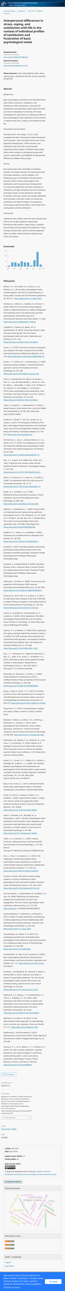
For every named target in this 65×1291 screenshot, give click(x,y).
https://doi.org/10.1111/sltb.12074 (28, 298)
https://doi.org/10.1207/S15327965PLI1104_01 (22, 472)
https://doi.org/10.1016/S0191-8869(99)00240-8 (23, 590)
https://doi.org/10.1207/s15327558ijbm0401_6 (25, 356)
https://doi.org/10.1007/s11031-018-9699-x (21, 342)
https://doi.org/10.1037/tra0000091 (18, 1065)
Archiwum (21, 11)
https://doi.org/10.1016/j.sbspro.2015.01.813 (21, 888)
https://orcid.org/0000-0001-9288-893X (16, 57)
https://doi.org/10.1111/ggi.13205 (17, 929)
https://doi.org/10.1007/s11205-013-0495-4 (21, 871)
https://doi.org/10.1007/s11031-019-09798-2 (21, 1013)
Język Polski (9, 1266)
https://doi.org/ (10, 908)
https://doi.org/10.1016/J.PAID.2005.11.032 (21, 648)
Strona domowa (9, 11)
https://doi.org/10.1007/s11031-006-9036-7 (21, 541)
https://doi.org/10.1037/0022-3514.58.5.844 (21, 504)
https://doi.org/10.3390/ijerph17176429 (19, 322)
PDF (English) (9, 1074)
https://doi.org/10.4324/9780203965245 (19, 527)
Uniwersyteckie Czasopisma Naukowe (19, 3)
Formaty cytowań (9, 1118)
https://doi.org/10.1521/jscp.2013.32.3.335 (21, 989)
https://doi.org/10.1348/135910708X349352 (21, 686)
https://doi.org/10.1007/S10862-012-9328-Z (28, 703)
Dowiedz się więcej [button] (12, 1287)
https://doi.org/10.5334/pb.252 (19, 434)
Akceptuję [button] (53, 1282)
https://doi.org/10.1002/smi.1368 (24, 1027)
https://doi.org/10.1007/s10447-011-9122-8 (21, 608)
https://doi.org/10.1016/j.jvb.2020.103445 (20, 810)
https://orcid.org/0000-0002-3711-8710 (16, 65)
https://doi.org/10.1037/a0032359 (17, 949)
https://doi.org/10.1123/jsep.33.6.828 (29, 735)
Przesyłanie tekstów (13, 1181)
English (8, 1262)
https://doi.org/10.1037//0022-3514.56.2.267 (21, 374)
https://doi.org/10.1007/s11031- (31, 963)
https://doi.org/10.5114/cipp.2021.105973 (20, 833)
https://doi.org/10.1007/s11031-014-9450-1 (21, 400)
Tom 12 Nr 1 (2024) (35, 11)
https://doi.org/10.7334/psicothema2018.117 (21, 455)
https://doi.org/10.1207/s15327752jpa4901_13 (22, 486)
